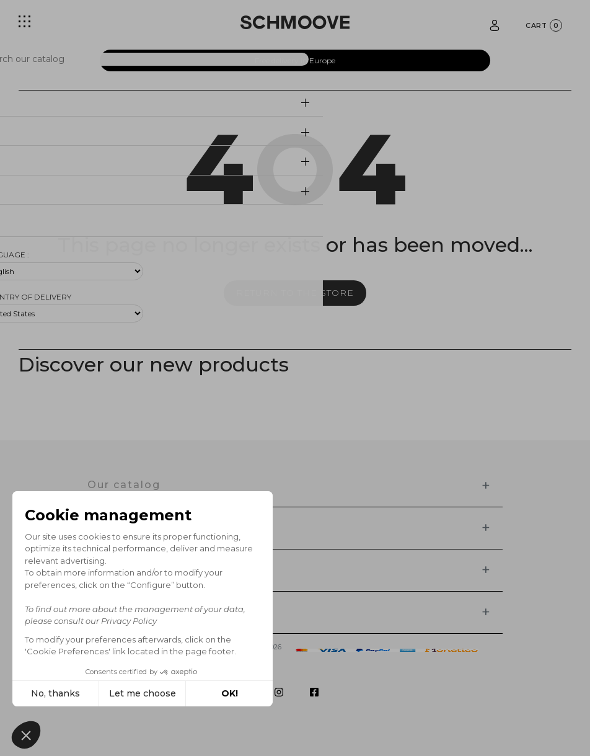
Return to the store (295, 292)
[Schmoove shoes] (295, 22)
